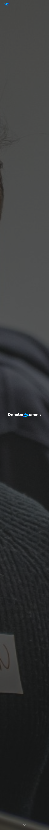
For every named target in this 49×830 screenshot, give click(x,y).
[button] (24, 825)
